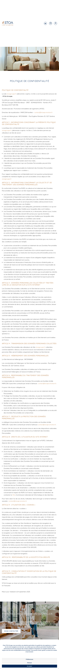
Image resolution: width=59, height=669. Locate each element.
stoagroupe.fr (11, 94)
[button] (45, 23)
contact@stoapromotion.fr (43, 112)
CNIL (13, 495)
